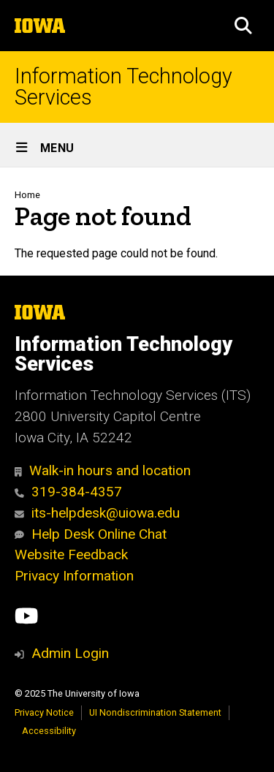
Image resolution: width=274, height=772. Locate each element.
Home (27, 194)
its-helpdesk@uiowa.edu (97, 512)
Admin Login (70, 653)
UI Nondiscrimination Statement (155, 712)
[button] (243, 25)
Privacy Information (74, 575)
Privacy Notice (44, 712)
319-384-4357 (68, 491)
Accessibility (49, 730)
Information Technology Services (123, 87)
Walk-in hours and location (103, 470)
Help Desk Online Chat (91, 534)
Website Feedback (71, 554)
